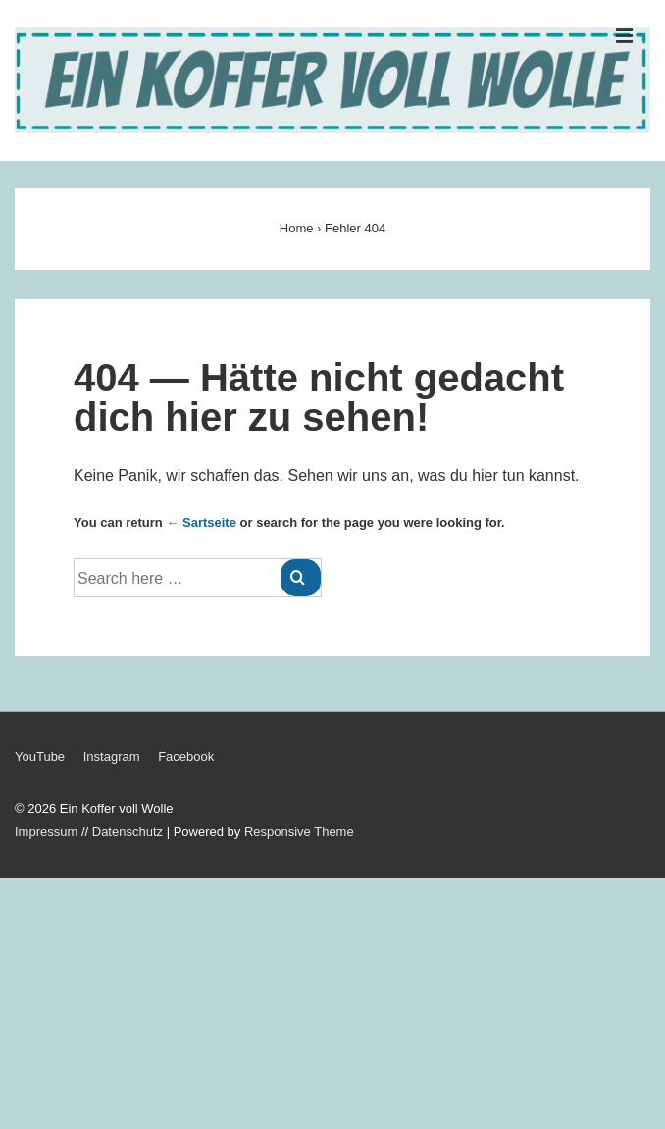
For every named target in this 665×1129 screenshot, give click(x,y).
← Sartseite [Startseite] (201, 522)
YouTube (40, 756)
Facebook (186, 756)
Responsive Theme (299, 831)
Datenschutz (127, 831)
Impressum (46, 831)
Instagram (111, 756)
